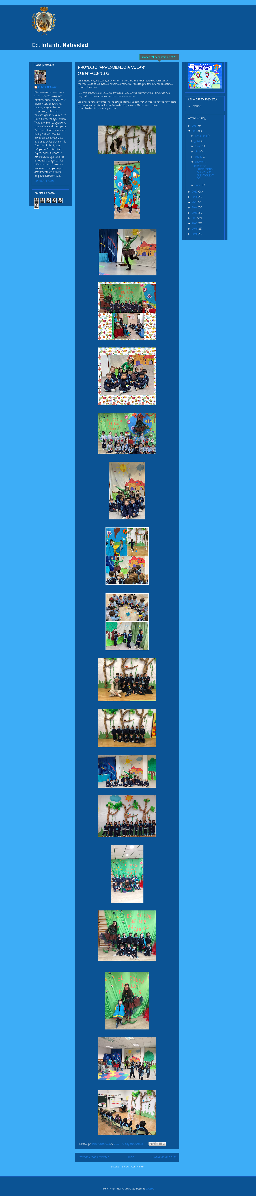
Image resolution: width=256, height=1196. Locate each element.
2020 (195, 202)
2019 (195, 208)
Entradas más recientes (93, 1157)
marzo (199, 157)
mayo (198, 146)
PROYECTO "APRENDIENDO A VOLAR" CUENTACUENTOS (203, 173)
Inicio (131, 1157)
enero (198, 185)
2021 (195, 197)
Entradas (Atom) (134, 1167)
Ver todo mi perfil (44, 181)
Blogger (149, 1189)
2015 (195, 229)
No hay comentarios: (133, 1144)
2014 (195, 234)
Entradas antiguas (164, 1157)
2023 (195, 131)
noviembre (201, 136)
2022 (195, 192)
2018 (195, 213)
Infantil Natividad (47, 87)
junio (198, 141)
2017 (194, 218)
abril (198, 152)
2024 (195, 126)
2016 (195, 224)
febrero (199, 162)
